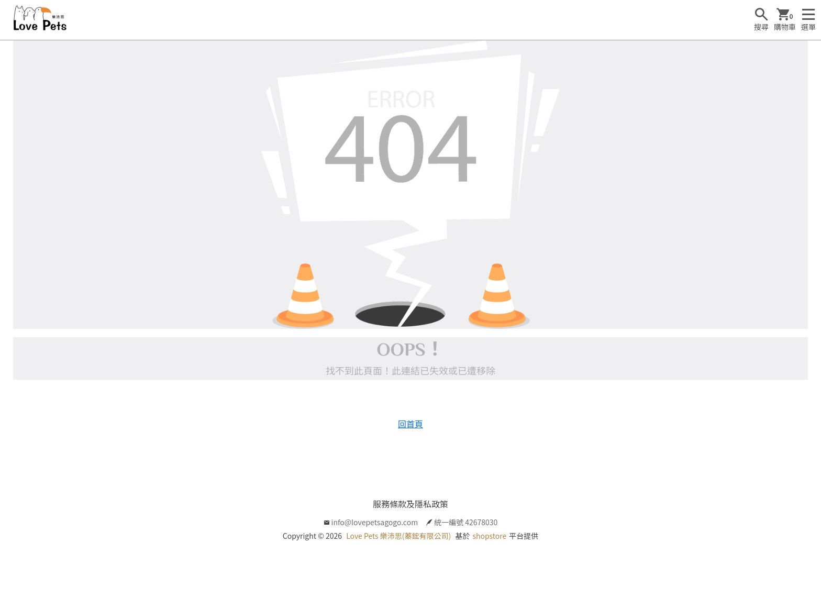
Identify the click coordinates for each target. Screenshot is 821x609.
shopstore (489, 535)
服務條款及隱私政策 (410, 503)
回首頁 (410, 423)
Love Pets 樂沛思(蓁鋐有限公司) (398, 535)
